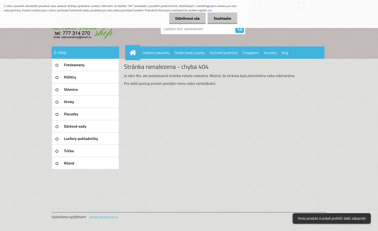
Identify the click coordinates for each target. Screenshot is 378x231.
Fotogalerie (251, 52)
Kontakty (270, 52)
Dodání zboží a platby (190, 52)
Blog (285, 52)
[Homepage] (134, 52)
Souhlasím (222, 18)
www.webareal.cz (103, 217)
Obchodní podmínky (224, 52)
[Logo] (85, 29)
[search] (239, 28)
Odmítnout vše (187, 18)
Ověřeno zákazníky (156, 52)
